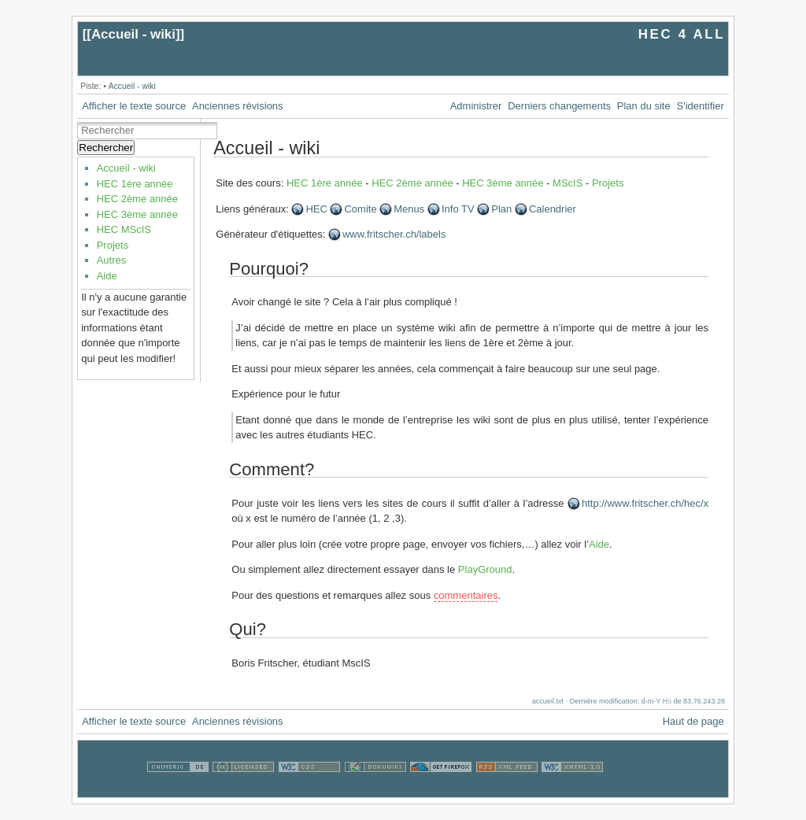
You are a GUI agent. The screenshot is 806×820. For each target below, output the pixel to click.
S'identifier (700, 106)
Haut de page (693, 721)
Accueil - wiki (133, 34)
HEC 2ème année (137, 199)
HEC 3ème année (137, 214)
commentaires (466, 595)
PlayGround (485, 569)
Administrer (476, 106)
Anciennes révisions (237, 106)
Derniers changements (559, 106)
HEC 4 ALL (682, 34)
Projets (112, 245)
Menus (409, 209)
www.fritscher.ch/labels (394, 234)
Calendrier (552, 209)
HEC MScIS (124, 229)
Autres (112, 260)
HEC (316, 209)
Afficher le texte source (134, 106)
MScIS (567, 183)
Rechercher (106, 147)
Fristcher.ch (633, 790)
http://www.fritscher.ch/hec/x (645, 503)
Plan (501, 209)
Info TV (458, 209)
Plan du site (644, 106)
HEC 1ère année (135, 184)
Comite (360, 209)
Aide (107, 276)
